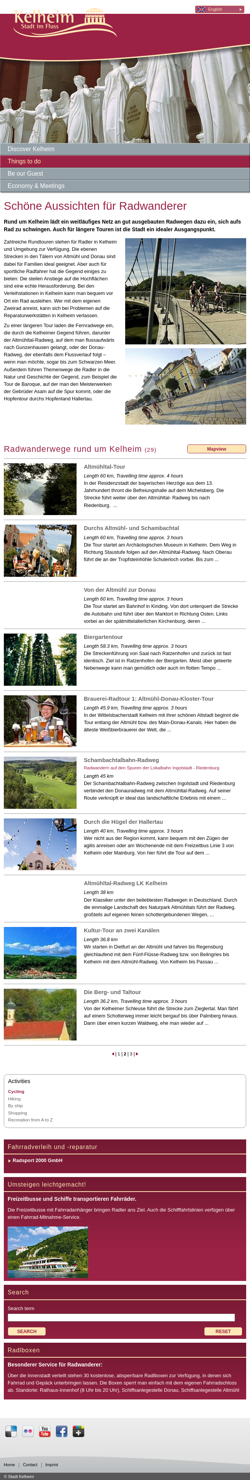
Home (9, 1465)
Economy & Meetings (36, 186)
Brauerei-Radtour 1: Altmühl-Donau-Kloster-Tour (149, 699)
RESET (223, 1331)
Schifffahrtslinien (185, 1210)
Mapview (216, 449)
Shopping (17, 1112)
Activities (19, 1081)
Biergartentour (103, 637)
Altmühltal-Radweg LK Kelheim (125, 883)
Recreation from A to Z (30, 1119)
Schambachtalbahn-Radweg (121, 760)
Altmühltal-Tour (104, 467)
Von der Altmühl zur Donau (120, 590)
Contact (30, 1465)
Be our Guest (25, 173)
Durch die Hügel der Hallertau (123, 822)
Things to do (24, 161)
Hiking (14, 1098)
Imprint (52, 1465)
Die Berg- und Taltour (112, 992)
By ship (15, 1105)
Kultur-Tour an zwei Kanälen (122, 930)
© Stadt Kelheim (19, 1476)
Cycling (16, 1091)
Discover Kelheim (31, 149)
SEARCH (27, 1331)
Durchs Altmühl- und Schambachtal (131, 528)
